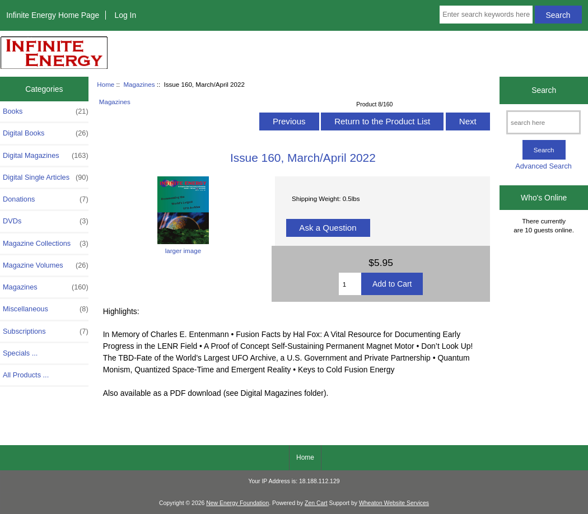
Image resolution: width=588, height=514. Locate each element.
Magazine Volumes (45, 265)
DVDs (45, 221)
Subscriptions (45, 331)
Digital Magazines (45, 155)
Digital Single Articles (45, 177)
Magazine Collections (45, 243)
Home (105, 84)
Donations (45, 199)
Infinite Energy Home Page (52, 15)
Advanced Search (543, 166)
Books (45, 111)
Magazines (139, 84)
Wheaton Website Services (394, 503)
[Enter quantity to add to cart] (350, 284)
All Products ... (26, 375)
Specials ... (20, 353)
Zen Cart (316, 503)
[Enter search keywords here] (486, 15)
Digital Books (45, 133)
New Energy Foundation (237, 503)
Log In (125, 15)
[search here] (543, 122)
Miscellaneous (45, 309)
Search (543, 90)
